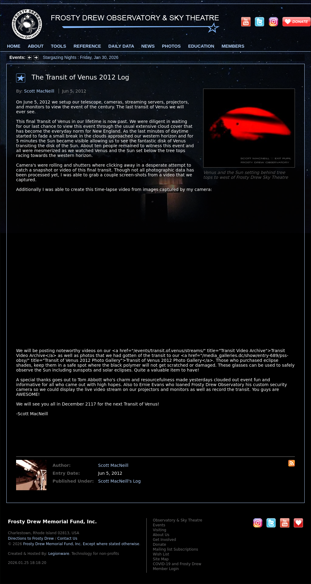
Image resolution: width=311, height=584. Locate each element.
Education (201, 46)
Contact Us (67, 538)
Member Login (166, 569)
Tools (58, 46)
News (148, 46)
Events (159, 525)
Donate (159, 544)
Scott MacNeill (39, 91)
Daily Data (121, 46)
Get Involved (164, 540)
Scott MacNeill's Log (119, 481)
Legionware (58, 554)
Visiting (159, 530)
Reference (87, 46)
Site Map (161, 559)
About (35, 46)
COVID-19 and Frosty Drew (177, 564)
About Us (161, 535)
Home (13, 46)
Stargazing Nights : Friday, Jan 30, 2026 (80, 57)
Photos (171, 46)
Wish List (161, 554)
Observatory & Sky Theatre (177, 520)
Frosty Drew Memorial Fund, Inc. (81, 544)
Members (233, 46)
